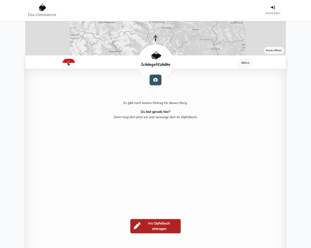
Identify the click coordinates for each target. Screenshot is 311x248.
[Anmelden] (273, 10)
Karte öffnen (274, 50)
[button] (155, 38)
